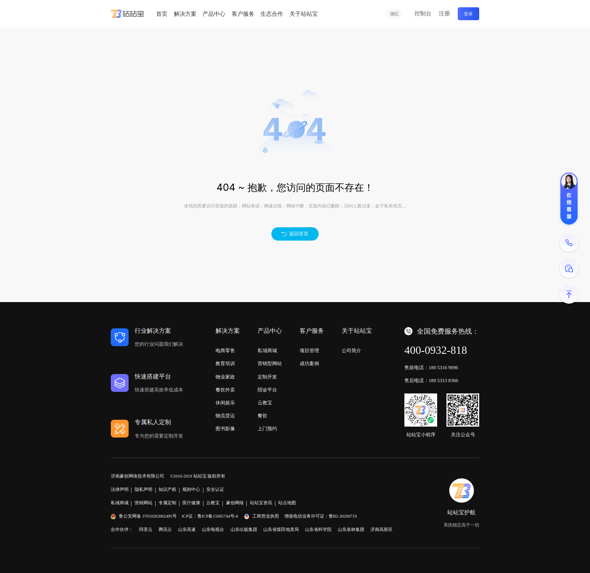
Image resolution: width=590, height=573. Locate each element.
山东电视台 (213, 529)
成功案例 (309, 363)
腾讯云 (165, 529)
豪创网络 (235, 503)
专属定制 (167, 503)
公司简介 (351, 350)
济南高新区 (381, 529)
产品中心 (214, 14)
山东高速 (187, 529)
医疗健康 (191, 503)
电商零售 (225, 350)
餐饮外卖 (225, 390)
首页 (161, 14)
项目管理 (309, 350)
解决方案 (185, 14)
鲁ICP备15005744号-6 (217, 516)
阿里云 (145, 529)
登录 (468, 14)
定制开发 (267, 377)
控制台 (422, 14)
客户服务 (243, 14)
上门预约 (267, 428)
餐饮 (262, 416)
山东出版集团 (244, 529)
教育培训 (225, 363)
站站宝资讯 (261, 503)
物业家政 (225, 377)
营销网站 (143, 503)
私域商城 (267, 350)
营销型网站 (270, 363)
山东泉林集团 (351, 529)
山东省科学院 (318, 529)
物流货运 (225, 416)
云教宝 (265, 403)
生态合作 (271, 14)
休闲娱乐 (225, 403)
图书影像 (225, 428)
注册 (444, 14)
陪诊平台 (267, 390)
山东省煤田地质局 (281, 529)
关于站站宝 (304, 14)
